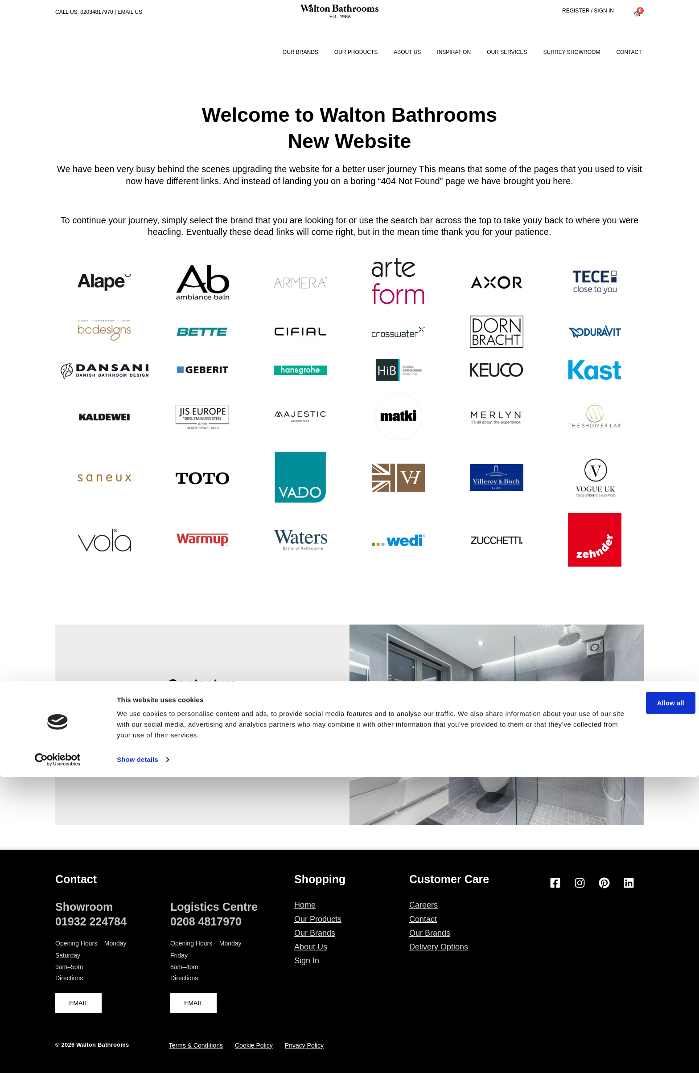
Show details (137, 1055)
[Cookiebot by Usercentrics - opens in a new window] (58, 1055)
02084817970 (96, 12)
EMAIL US (129, 12)
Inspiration (454, 52)
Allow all (624, 999)
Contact (628, 52)
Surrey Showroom (571, 52)
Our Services (507, 52)
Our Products (356, 52)
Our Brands (300, 52)
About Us (407, 52)
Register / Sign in (588, 11)
